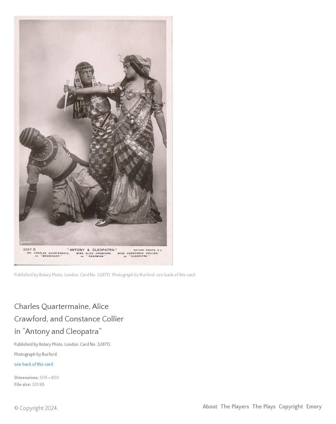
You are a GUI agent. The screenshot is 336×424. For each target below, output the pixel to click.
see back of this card (33, 364)
